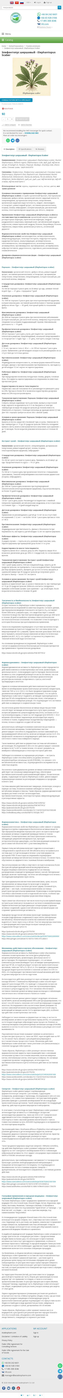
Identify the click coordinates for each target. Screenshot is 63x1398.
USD (28, 2)
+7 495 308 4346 (11, 1369)
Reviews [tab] (40, 149)
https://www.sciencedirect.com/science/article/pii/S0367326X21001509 (29, 1181)
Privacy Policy (7, 1340)
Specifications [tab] (25, 149)
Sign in (35, 1333)
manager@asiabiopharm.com (18, 1375)
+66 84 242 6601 (12, 1363)
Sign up (48, 2)
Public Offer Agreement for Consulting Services (12, 1345)
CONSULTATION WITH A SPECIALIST (16, 100)
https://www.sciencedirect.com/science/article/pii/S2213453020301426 (29, 1074)
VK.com (8, 1372)
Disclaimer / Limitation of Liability (14, 1336)
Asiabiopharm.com (9, 1333)
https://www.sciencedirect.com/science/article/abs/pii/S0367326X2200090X (30, 936)
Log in (37, 2)
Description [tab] (9, 149)
